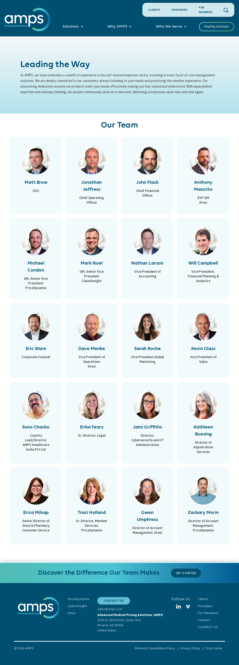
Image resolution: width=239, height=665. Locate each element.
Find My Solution (216, 26)
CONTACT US (113, 601)
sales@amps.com (109, 609)
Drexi (72, 613)
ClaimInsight (77, 606)
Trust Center (214, 648)
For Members (205, 10)
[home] (28, 22)
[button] (73, 27)
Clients (154, 9)
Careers (204, 620)
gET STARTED (186, 573)
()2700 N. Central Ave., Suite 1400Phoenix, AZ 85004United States (130, 623)
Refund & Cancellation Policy (155, 648)
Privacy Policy (190, 648)
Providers (179, 9)
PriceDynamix (78, 599)
